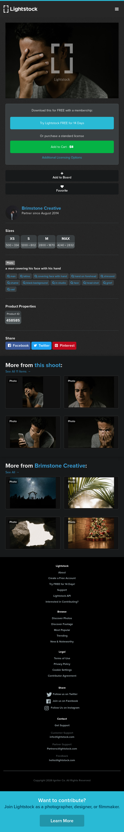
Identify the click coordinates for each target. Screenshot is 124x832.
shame (13, 283)
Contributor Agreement (62, 676)
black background (35, 283)
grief (107, 283)
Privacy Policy (62, 664)
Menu (116, 9)
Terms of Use (62, 658)
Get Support (62, 725)
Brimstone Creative (41, 208)
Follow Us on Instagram (65, 707)
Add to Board (62, 176)
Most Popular (62, 630)
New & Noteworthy (62, 641)
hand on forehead (83, 276)
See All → (12, 472)
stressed (108, 276)
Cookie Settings (62, 670)
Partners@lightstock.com (62, 748)
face (74, 283)
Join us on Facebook (65, 701)
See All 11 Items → (18, 371)
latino (25, 276)
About (62, 572)
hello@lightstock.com (62, 760)
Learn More (62, 820)
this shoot (48, 365)
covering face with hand (51, 276)
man (11, 276)
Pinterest (64, 345)
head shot (91, 283)
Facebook (18, 345)
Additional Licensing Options (62, 157)
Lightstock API (62, 596)
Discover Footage (62, 624)
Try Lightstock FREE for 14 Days (62, 123)
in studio (59, 283)
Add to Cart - (62, 146)
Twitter (41, 345)
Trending (62, 635)
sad (11, 289)
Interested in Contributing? (62, 602)
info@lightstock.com (62, 737)
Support (62, 590)
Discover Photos (62, 618)
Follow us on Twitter (65, 694)
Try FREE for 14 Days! (62, 584)
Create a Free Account (62, 578)
